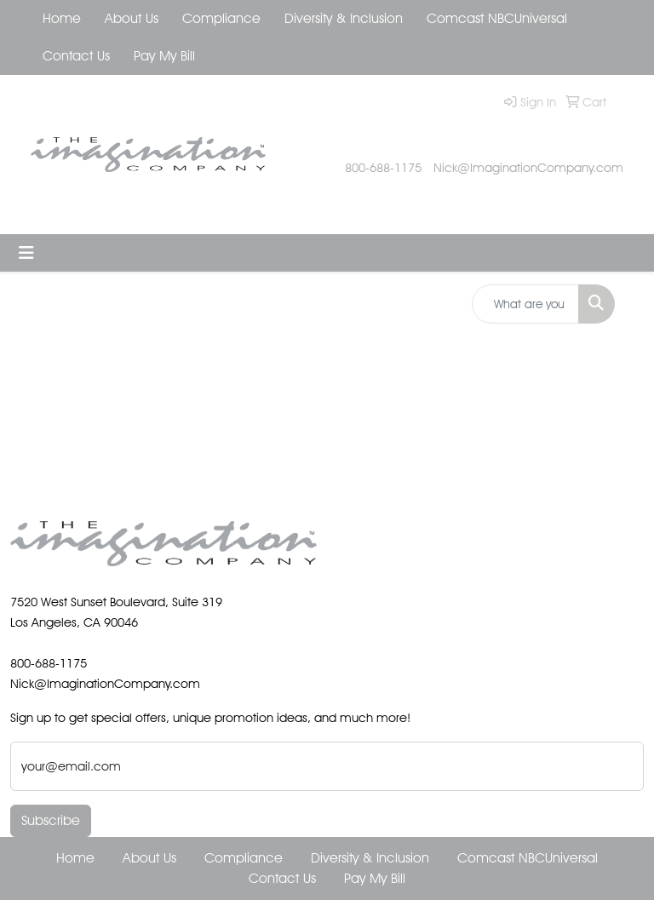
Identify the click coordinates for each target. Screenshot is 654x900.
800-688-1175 (383, 167)
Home (62, 18)
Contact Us (76, 56)
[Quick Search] (525, 304)
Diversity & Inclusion (343, 18)
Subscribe (50, 820)
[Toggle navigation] (26, 253)
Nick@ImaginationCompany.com (528, 167)
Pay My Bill (164, 56)
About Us (131, 18)
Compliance (221, 18)
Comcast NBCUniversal (497, 18)
